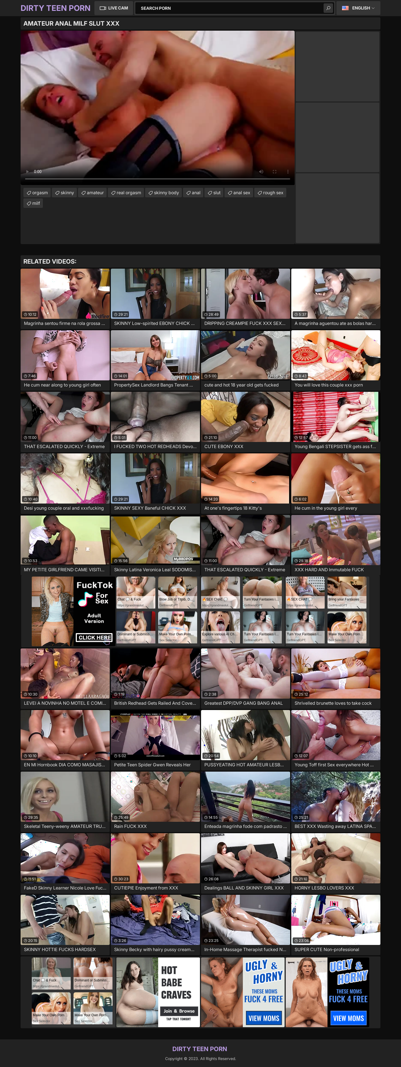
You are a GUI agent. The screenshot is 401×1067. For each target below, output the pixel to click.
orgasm (40, 192)
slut (217, 192)
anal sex (241, 192)
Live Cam (118, 8)
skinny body (166, 192)
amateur (95, 192)
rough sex (273, 192)
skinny (67, 192)
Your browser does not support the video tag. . (158, 108)
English (361, 8)
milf (36, 203)
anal (196, 192)
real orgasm (129, 192)
